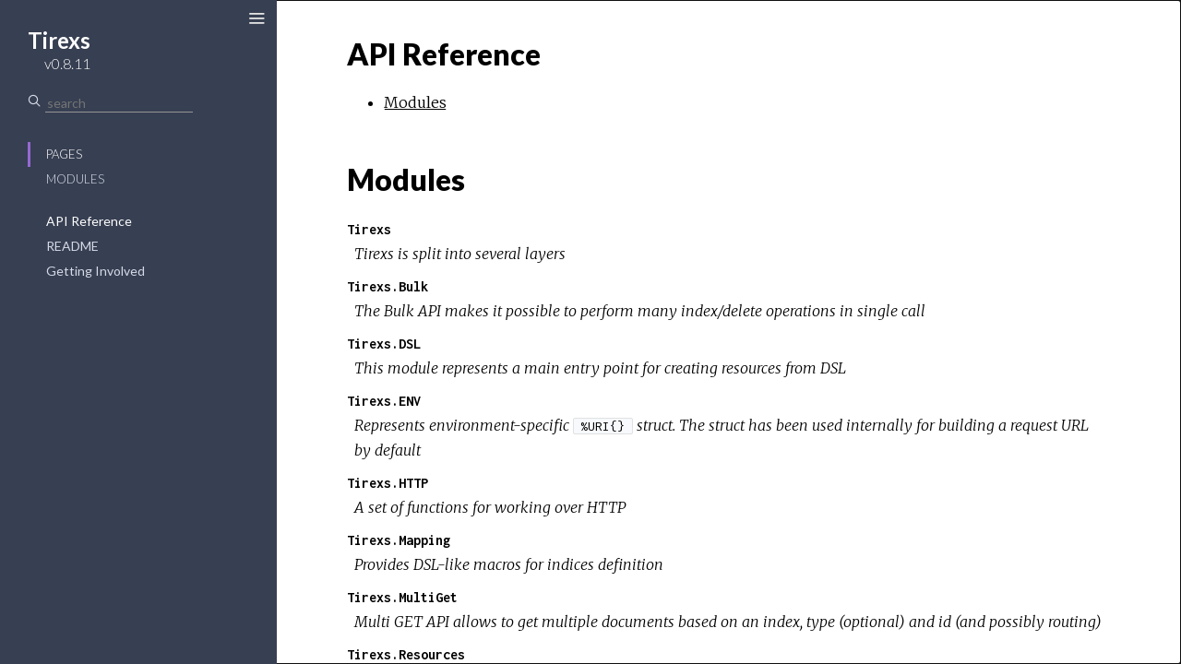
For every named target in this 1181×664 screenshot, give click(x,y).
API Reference (89, 221)
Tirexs (369, 229)
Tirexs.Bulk (387, 286)
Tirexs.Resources (406, 654)
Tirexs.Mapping (398, 540)
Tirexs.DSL (384, 343)
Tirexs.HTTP (387, 483)
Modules (75, 179)
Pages (64, 154)
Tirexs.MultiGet (402, 597)
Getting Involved (95, 271)
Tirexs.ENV (384, 401)
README (72, 246)
